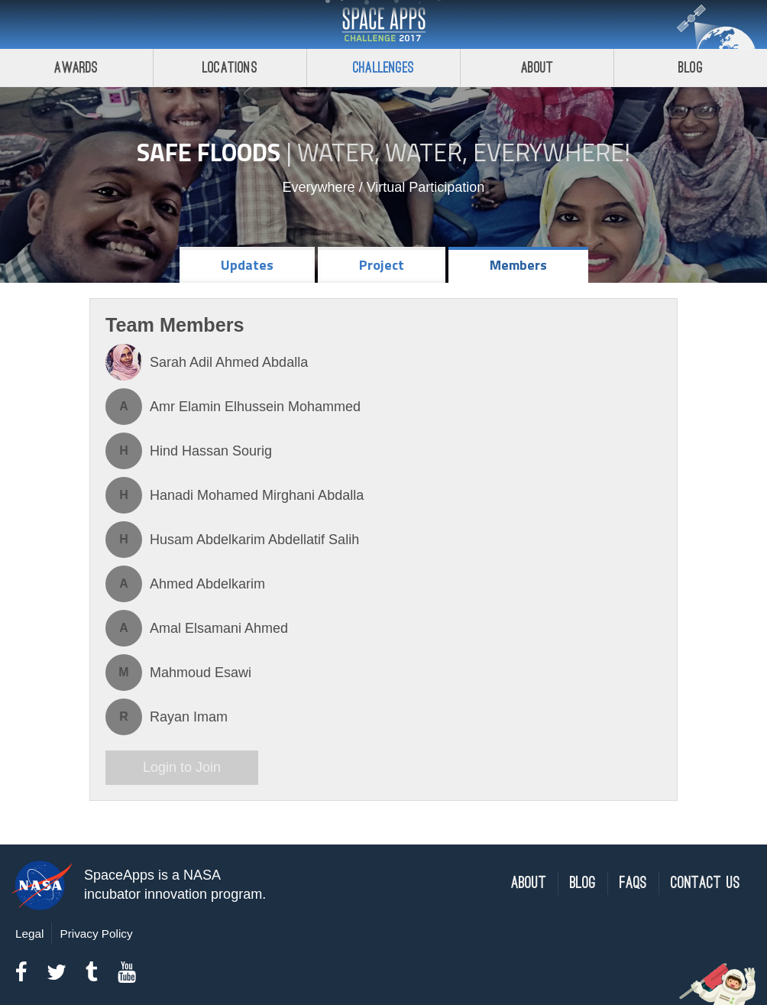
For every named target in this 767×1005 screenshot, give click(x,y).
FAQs (633, 883)
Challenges (383, 67)
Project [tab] (381, 264)
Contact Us (705, 883)
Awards (76, 67)
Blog (690, 67)
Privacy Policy (96, 933)
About (537, 67)
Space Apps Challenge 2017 (383, 24)
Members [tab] (518, 264)
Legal (29, 933)
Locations (229, 67)
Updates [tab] (247, 264)
